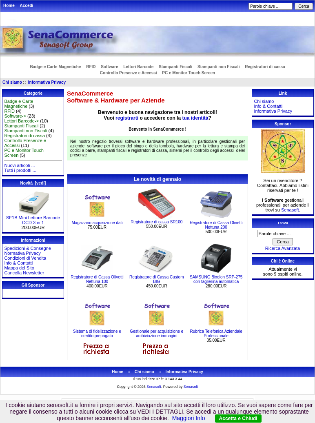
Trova (282, 222)
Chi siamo (12, 82)
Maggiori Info (188, 418)
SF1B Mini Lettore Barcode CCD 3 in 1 (33, 218)
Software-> (15, 116)
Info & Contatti (18, 262)
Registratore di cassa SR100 (156, 222)
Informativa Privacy (47, 82)
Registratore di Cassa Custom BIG (156, 279)
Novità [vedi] (33, 183)
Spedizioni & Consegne (27, 248)
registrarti (126, 118)
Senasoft (290, 209)
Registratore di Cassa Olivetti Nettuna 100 (97, 279)
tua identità (195, 118)
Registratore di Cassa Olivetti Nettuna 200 (216, 224)
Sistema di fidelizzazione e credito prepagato (97, 333)
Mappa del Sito (19, 267)
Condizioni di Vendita (25, 258)
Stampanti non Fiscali (218, 67)
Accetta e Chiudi (238, 418)
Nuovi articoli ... (19, 165)
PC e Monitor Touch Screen (188, 73)
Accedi (26, 5)
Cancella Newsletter (24, 272)
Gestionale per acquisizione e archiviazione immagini (156, 333)
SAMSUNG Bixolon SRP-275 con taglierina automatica (216, 279)
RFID (90, 67)
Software (109, 67)
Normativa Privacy (22, 253)
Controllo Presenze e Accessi (128, 73)
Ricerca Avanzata (282, 248)
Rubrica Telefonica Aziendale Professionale (216, 333)
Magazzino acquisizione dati (96, 222)
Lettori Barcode (138, 67)
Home (9, 5)
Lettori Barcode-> (21, 120)
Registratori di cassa (265, 67)
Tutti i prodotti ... (20, 170)
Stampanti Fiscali (175, 67)
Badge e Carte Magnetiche (55, 67)
